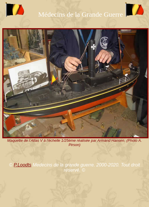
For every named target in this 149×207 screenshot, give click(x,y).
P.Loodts (22, 164)
